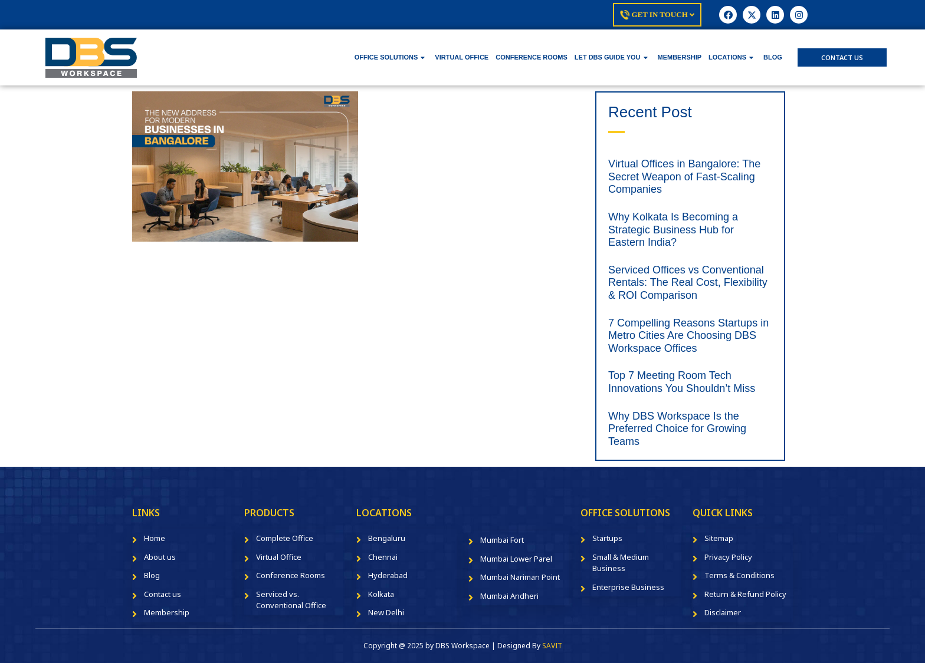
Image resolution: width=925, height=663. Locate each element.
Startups (607, 538)
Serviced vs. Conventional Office (291, 600)
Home (154, 538)
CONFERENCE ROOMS (532, 57)
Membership (166, 612)
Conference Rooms (290, 575)
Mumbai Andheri (509, 596)
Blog (152, 575)
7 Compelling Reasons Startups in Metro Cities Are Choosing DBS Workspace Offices (688, 335)
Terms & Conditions (739, 575)
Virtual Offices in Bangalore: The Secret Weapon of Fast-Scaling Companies (684, 176)
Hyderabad (388, 575)
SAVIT (552, 646)
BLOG (772, 57)
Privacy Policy (728, 557)
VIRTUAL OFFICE (461, 57)
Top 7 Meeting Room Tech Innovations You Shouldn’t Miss (681, 382)
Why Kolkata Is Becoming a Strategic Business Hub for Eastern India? (673, 229)
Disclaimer (722, 612)
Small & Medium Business (620, 563)
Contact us (162, 594)
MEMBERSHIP (680, 57)
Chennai (383, 557)
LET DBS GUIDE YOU (611, 57)
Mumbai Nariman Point (520, 577)
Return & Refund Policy (745, 594)
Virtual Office (278, 557)
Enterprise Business (628, 587)
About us (160, 557)
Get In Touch (657, 14)
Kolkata (381, 594)
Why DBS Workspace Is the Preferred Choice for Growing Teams (677, 428)
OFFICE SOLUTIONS (390, 57)
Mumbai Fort (502, 540)
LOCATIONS (730, 57)
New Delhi (386, 612)
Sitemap (718, 538)
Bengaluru (386, 538)
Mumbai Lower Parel (516, 558)
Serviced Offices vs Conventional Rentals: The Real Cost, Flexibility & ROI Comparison (687, 282)
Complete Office (284, 538)
